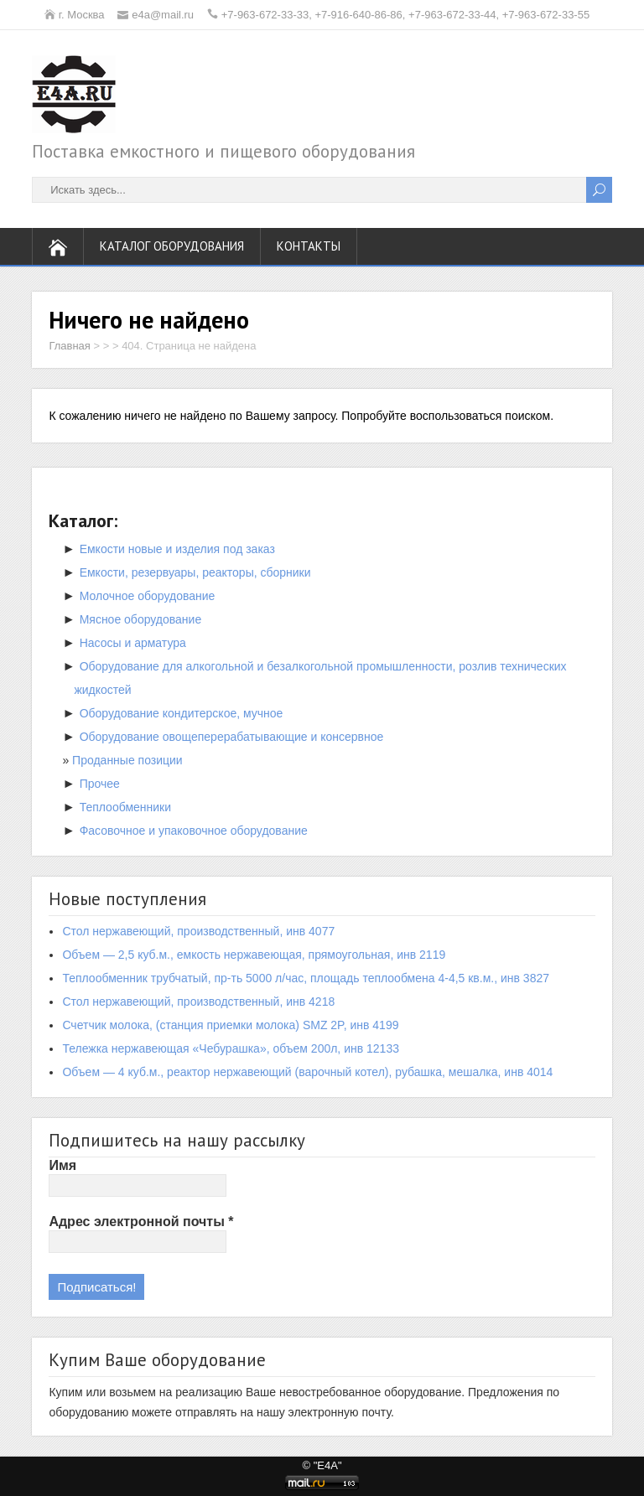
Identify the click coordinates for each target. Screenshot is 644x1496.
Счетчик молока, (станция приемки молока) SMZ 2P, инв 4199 (230, 1025)
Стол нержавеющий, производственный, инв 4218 (198, 1001)
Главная (69, 345)
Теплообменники (125, 807)
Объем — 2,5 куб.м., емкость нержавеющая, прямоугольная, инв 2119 (253, 954)
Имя (62, 1165)
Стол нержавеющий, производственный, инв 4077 (198, 931)
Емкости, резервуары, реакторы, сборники (195, 572)
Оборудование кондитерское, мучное (181, 713)
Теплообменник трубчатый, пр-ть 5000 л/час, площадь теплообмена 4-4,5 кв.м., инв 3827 (305, 978)
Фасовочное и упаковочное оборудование (194, 830)
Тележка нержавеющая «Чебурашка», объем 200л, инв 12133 (230, 1048)
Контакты (308, 246)
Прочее (100, 783)
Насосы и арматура (133, 643)
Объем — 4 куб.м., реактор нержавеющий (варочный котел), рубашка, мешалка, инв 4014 (307, 1072)
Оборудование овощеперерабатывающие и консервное (232, 736)
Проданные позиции (127, 760)
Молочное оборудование (148, 596)
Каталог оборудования (172, 246)
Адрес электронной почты (141, 1221)
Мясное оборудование (141, 619)
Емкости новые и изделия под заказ (177, 549)
